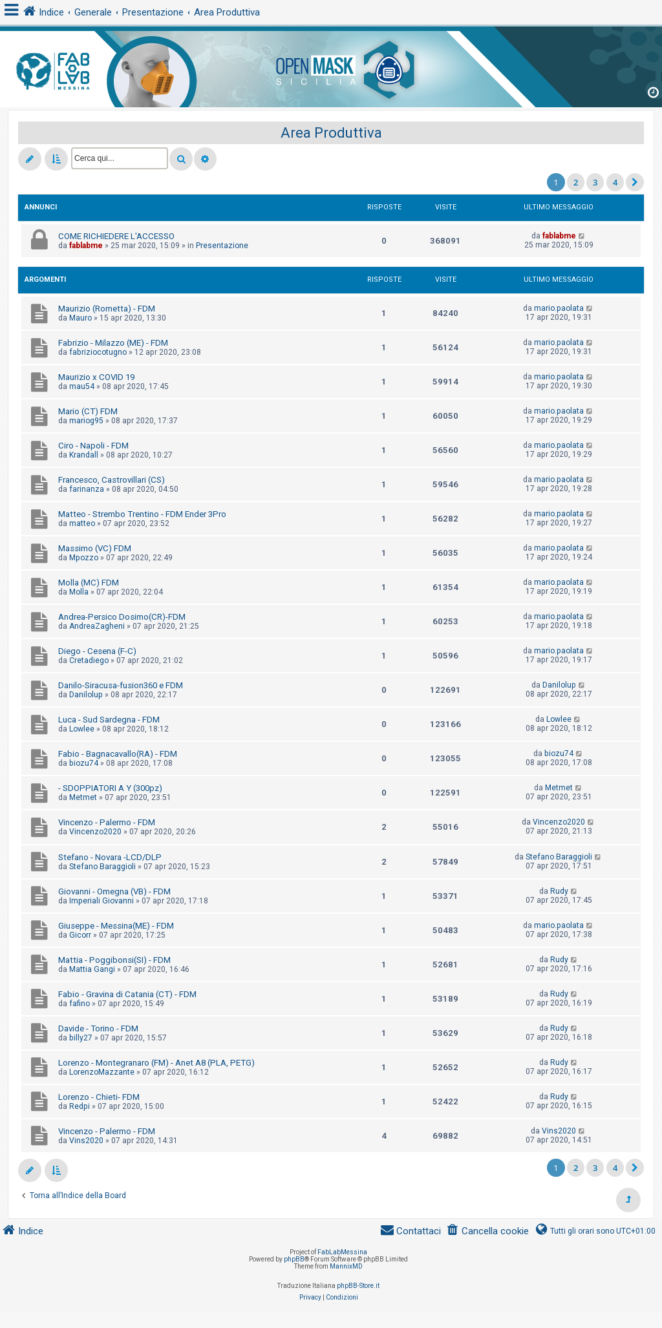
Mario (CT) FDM (88, 411)
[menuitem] (487, 1231)
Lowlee (81, 728)
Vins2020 (86, 1140)
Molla (79, 591)
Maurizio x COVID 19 (96, 377)
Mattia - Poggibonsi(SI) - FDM (114, 960)
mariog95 (86, 420)
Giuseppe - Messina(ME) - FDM (116, 926)
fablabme (86, 245)
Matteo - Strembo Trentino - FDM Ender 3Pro (142, 514)
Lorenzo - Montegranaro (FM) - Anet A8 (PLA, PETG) (156, 1063)
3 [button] (595, 182)
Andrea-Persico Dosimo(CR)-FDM (122, 617)
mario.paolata (559, 308)
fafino (79, 1003)
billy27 (80, 1037)
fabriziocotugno (98, 352)
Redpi (79, 1106)
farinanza (86, 489)
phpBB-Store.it (358, 1285)
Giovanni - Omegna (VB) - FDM (114, 891)
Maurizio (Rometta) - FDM (106, 308)
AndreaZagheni (97, 626)
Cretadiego (89, 660)
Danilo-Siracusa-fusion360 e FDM (120, 685)
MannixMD (346, 1266)
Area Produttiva (331, 133)
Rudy (559, 891)
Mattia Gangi (92, 969)
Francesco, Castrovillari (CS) (111, 480)
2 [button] (575, 182)
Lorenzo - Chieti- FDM (99, 1097)
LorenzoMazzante (101, 1072)
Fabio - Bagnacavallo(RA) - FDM (117, 754)
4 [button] (615, 182)
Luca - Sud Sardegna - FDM (109, 719)
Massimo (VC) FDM (94, 548)
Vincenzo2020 (95, 831)
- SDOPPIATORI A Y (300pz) (110, 788)
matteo (82, 523)
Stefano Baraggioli (102, 866)
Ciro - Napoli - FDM (93, 445)
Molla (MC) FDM (88, 582)
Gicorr (80, 935)
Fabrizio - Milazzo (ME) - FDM (113, 343)
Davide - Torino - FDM (98, 1028)
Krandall (83, 454)
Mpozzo (83, 557)
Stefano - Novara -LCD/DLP (110, 857)
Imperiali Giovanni (101, 900)
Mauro (80, 317)
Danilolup (86, 694)
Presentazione (222, 245)
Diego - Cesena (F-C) (97, 651)
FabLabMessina (342, 1252)
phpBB (294, 1259)
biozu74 (83, 763)
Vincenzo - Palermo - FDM (106, 822)
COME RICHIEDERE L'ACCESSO (116, 236)
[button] (635, 182)
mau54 (81, 386)
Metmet (83, 797)
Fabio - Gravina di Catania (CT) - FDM (127, 994)
